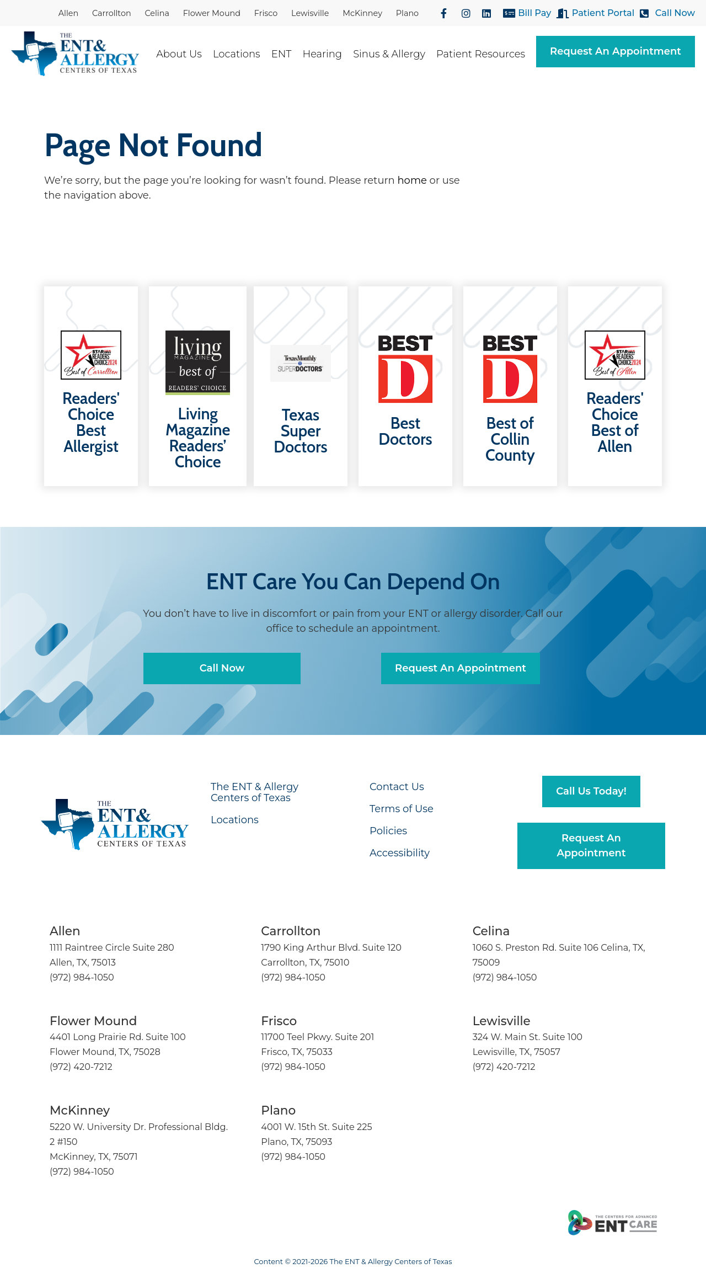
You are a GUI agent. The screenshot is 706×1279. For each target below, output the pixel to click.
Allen (68, 13)
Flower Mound (211, 13)
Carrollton (111, 13)
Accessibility (400, 853)
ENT (287, 54)
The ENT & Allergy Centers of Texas (254, 792)
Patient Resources (486, 54)
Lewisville (310, 13)
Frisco (266, 13)
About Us (184, 54)
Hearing (327, 54)
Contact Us (397, 787)
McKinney (362, 13)
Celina (157, 13)
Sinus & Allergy (394, 54)
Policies (388, 831)
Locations (242, 54)
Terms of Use (402, 809)
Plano (407, 13)
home (411, 180)
